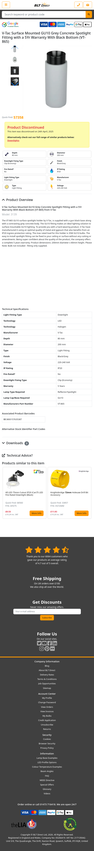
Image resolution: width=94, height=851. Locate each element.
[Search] (89, 14)
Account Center (47, 693)
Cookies (47, 739)
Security (46, 734)
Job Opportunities (47, 683)
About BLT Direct (47, 670)
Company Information (47, 661)
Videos (47, 793)
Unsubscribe (47, 724)
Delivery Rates (47, 674)
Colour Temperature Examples (47, 766)
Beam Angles (47, 771)
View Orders (47, 706)
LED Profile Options (47, 762)
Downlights (13, 140)
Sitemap (47, 688)
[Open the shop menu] (6, 4)
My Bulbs (47, 715)
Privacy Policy (47, 747)
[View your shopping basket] (87, 4)
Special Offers (47, 784)
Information (47, 753)
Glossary (47, 789)
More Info (36, 513)
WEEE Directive (47, 780)
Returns (47, 729)
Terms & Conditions (47, 679)
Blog (47, 665)
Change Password (47, 702)
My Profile (47, 697)
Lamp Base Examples (47, 757)
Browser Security (47, 743)
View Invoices (47, 711)
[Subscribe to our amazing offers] (47, 611)
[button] (14, 84)
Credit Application (47, 720)
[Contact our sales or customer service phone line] (78, 5)
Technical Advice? (17, 455)
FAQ (47, 775)
